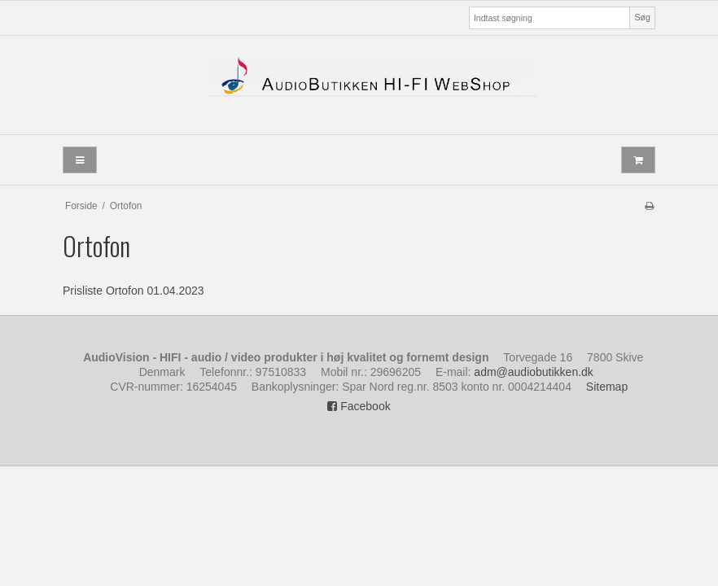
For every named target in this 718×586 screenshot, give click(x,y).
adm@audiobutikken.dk (533, 371)
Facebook (358, 406)
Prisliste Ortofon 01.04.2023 (133, 290)
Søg (642, 17)
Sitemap (607, 386)
